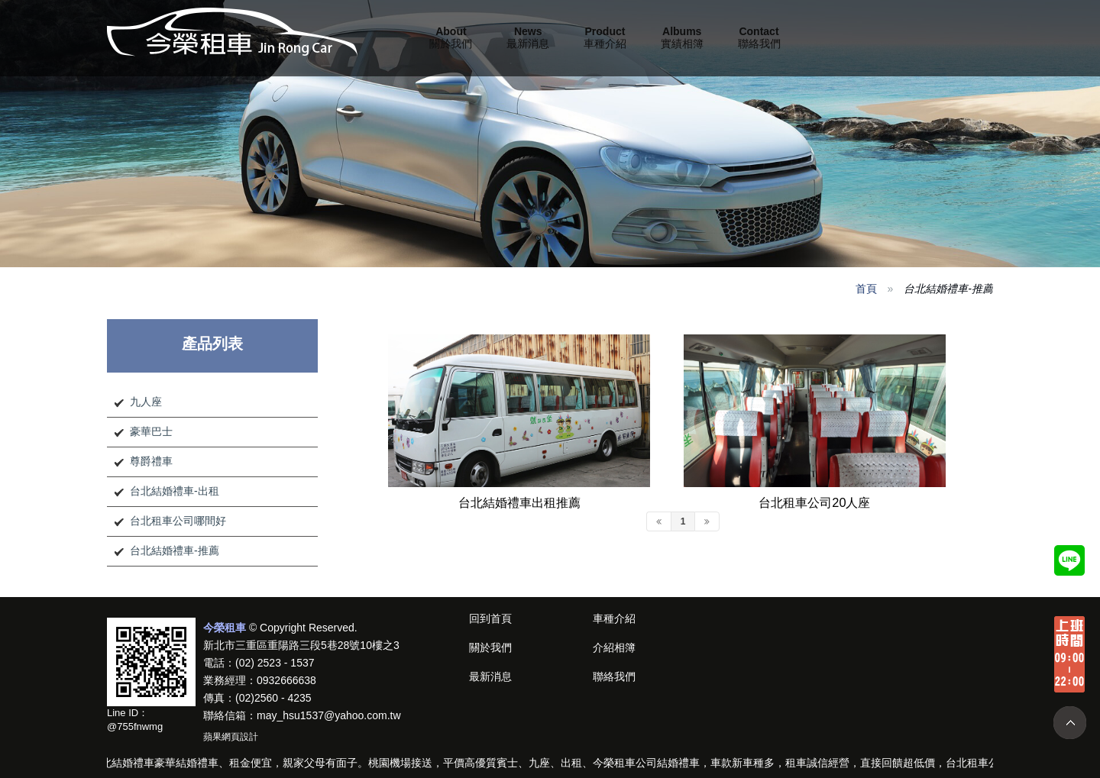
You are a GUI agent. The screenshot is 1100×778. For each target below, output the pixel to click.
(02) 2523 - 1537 (275, 663)
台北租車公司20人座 (814, 502)
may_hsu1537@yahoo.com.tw (329, 715)
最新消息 (527, 37)
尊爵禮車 (151, 461)
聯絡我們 (759, 37)
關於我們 (450, 37)
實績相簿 (682, 37)
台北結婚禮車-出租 (174, 491)
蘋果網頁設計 (230, 736)
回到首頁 (490, 618)
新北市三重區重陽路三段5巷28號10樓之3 (301, 645)
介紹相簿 (614, 647)
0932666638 (286, 680)
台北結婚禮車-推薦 (174, 550)
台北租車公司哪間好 (178, 521)
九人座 (146, 401)
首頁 (866, 288)
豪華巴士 (151, 431)
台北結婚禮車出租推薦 (519, 502)
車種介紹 (605, 37)
